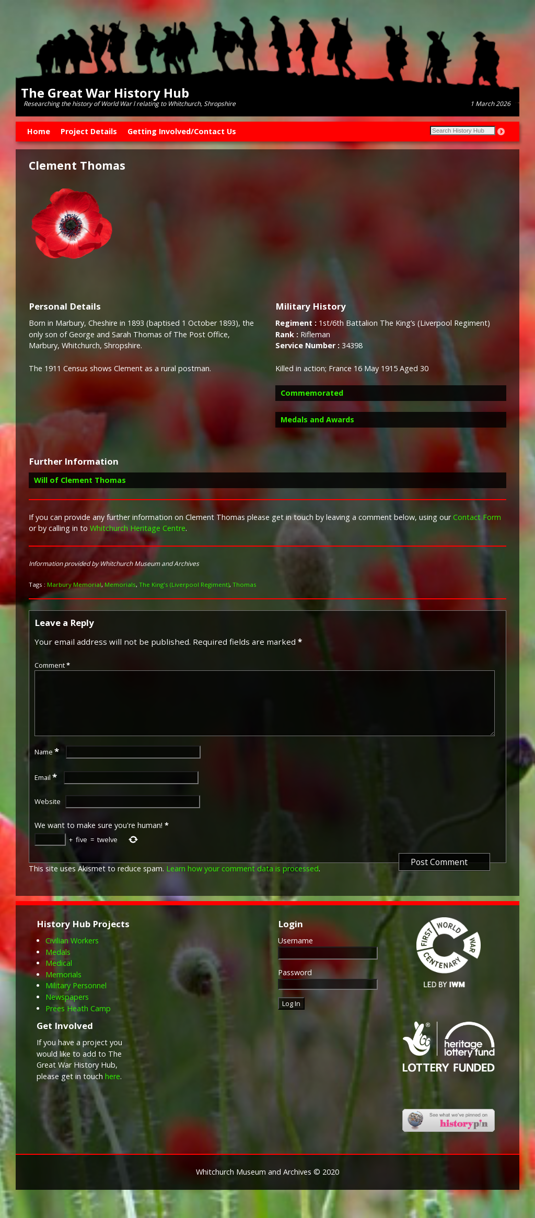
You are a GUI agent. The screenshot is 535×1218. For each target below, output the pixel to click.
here (112, 1089)
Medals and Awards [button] (317, 419)
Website (47, 814)
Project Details (89, 131)
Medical (58, 975)
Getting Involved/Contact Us (181, 131)
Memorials (120, 584)
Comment (53, 665)
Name (47, 764)
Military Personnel (76, 998)
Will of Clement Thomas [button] (80, 480)
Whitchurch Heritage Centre (137, 528)
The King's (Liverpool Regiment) (184, 584)
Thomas (244, 584)
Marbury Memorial (74, 584)
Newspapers (67, 1009)
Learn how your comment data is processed (242, 881)
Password (295, 985)
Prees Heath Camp (78, 1021)
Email (46, 790)
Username (295, 953)
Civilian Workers (72, 953)
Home (38, 131)
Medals (58, 964)
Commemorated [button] (312, 393)
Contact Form (477, 517)
